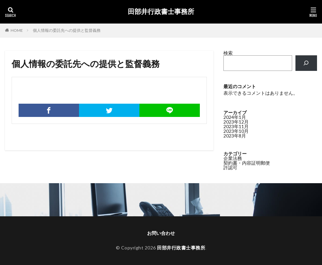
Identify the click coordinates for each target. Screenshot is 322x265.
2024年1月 (234, 117)
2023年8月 (234, 135)
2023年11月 (236, 126)
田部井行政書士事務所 (161, 11)
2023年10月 (236, 131)
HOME (17, 30)
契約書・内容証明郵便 (246, 163)
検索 (228, 53)
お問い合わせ (161, 233)
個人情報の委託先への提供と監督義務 (67, 30)
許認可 (230, 167)
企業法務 (232, 158)
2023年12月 (236, 122)
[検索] (306, 63)
